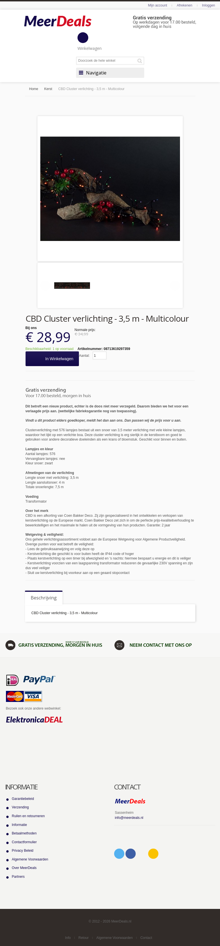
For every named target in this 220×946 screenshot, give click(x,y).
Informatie (19, 825)
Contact (146, 938)
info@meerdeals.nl (129, 818)
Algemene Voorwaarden (30, 859)
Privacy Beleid (22, 851)
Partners (18, 877)
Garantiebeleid (23, 799)
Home (33, 89)
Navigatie (96, 73)
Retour (83, 938)
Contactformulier (24, 842)
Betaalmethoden (24, 833)
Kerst (48, 89)
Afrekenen (184, 5)
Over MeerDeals (24, 868)
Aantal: (84, 356)
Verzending (20, 807)
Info (68, 938)
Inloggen (208, 5)
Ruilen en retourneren (28, 816)
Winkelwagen (89, 41)
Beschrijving (44, 598)
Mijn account (157, 5)
